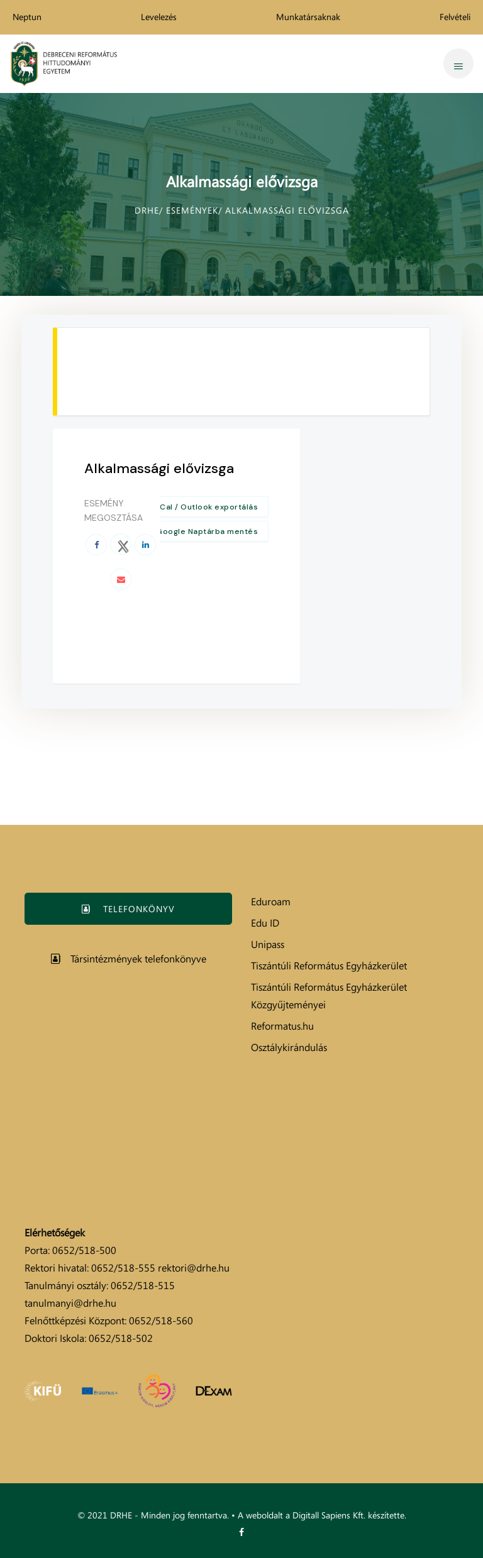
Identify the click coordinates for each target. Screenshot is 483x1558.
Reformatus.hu (282, 1026)
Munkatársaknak (308, 17)
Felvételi (455, 17)
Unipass (267, 944)
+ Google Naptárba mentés (203, 531)
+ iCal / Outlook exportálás (204, 507)
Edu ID (265, 923)
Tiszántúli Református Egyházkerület (329, 965)
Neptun (27, 17)
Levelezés (159, 17)
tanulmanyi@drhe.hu (70, 1303)
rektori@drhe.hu (194, 1268)
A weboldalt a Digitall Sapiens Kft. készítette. (322, 1515)
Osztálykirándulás (289, 1047)
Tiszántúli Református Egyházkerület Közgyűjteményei (329, 995)
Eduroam (271, 901)
